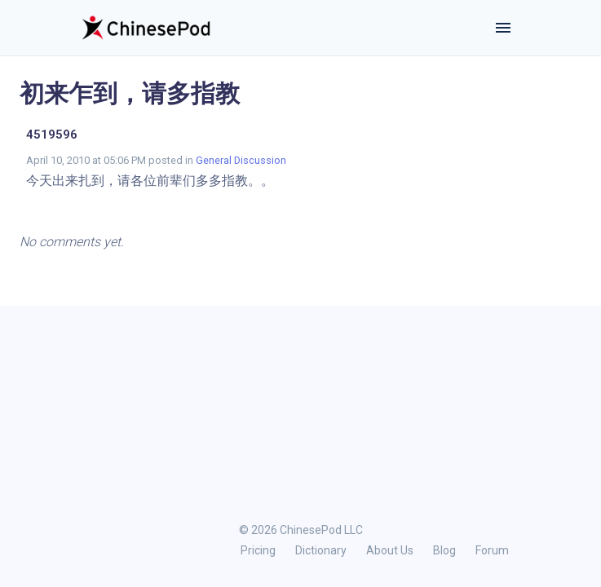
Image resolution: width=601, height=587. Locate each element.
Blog (444, 550)
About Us (389, 550)
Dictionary (321, 550)
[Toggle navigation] (503, 28)
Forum (492, 550)
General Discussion (241, 160)
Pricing (258, 550)
